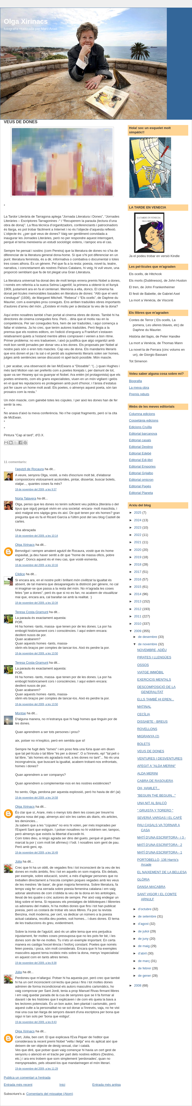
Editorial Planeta (141, 493)
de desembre (148, 637)
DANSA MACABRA (151, 887)
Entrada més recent (18, 1085)
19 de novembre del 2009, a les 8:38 (35, 963)
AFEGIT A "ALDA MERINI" (156, 766)
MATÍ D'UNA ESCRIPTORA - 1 (159, 852)
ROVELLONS (147, 729)
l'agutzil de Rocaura (29, 469)
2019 (138, 557)
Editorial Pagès (140, 486)
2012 (138, 609)
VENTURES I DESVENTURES (159, 758)
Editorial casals (140, 440)
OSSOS (143, 665)
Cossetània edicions (143, 420)
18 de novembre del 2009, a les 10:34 (36, 602)
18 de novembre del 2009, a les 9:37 (35, 489)
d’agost (144, 924)
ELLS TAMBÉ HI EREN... (155, 699)
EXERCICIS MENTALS (154, 679)
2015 (138, 587)
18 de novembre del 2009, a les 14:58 (36, 797)
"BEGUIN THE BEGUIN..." (156, 795)
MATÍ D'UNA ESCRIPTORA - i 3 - (161, 837)
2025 (138, 512)
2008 (138, 985)
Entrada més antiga (106, 1085)
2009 (138, 631)
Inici (62, 1085)
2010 (138, 623)
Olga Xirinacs (26, 21)
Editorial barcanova (143, 433)
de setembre (147, 916)
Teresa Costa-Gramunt (31, 612)
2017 (138, 572)
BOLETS (143, 744)
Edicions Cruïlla (140, 427)
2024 (138, 520)
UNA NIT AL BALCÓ (152, 803)
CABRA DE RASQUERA (155, 781)
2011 (138, 616)
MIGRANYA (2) (148, 736)
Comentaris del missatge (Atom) (49, 1094)
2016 (138, 579)
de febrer (145, 968)
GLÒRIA (143, 879)
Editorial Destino (141, 447)
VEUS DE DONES (150, 751)
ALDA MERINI (147, 773)
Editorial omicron (141, 480)
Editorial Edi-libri (141, 460)
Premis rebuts (139, 394)
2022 (138, 535)
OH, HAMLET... (148, 788)
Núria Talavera (25, 498)
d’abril (143, 953)
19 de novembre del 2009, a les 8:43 (35, 1022)
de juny (144, 939)
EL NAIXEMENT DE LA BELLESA (162, 872)
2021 (138, 542)
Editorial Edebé (140, 453)
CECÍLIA (143, 714)
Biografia (135, 381)
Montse (20, 713)
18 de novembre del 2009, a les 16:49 (36, 852)
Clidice (20, 574)
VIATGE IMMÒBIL (150, 672)
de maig (144, 946)
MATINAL (144, 706)
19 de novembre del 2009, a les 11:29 (36, 1068)
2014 (138, 594)
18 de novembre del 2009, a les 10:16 (36, 565)
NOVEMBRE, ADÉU (152, 650)
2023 (138, 527)
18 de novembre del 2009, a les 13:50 (36, 653)
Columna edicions (142, 414)
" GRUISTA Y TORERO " (155, 810)
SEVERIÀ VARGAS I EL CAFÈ (159, 818)
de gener (145, 975)
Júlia (18, 861)
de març (144, 961)
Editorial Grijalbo (141, 473)
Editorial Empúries (142, 466)
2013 (138, 601)
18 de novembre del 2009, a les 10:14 (36, 535)
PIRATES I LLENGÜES (154, 657)
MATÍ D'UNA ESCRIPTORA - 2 (159, 845)
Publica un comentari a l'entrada (27, 1077)
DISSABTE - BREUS (152, 721)
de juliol (144, 931)
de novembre (148, 644)
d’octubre (145, 909)
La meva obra (139, 387)
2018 (138, 564)
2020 (138, 550)
